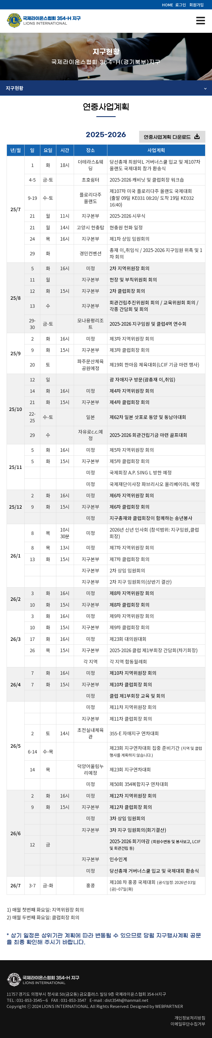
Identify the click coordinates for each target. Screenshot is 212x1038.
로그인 (180, 4)
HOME (167, 4)
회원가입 (196, 4)
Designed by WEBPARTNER (156, 1006)
